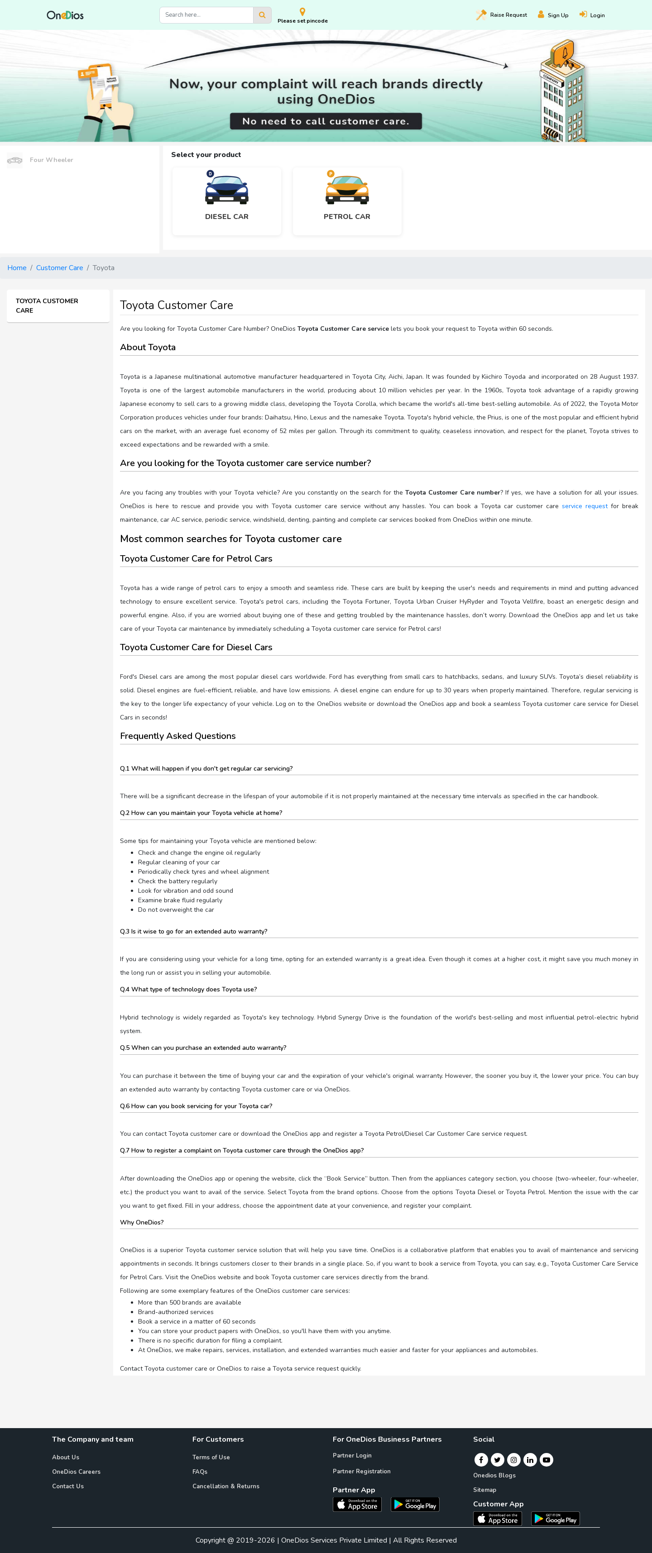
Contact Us (68, 1486)
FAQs (199, 1472)
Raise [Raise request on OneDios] (501, 15)
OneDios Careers (76, 1472)
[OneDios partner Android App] (415, 1504)
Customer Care (59, 268)
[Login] (598, 15)
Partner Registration (362, 1471)
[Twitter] (497, 1459)
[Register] (559, 15)
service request (585, 506)
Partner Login (352, 1456)
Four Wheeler (40, 160)
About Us (65, 1457)
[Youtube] (546, 1459)
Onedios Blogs (494, 1476)
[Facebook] (481, 1459)
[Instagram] (514, 1459)
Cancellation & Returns (225, 1486)
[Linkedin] (530, 1459)
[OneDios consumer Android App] (555, 1518)
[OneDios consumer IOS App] (501, 1518)
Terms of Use (211, 1457)
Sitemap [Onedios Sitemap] (484, 1490)
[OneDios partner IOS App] (361, 1504)
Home (17, 268)
